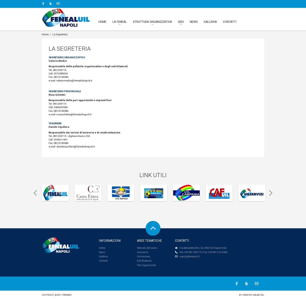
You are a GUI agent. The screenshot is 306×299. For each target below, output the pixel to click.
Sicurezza (142, 252)
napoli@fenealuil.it (189, 256)
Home (45, 34)
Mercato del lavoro (147, 247)
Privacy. (67, 295)
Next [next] (272, 193)
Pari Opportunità (146, 265)
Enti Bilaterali (144, 260)
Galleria (103, 256)
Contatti (103, 260)
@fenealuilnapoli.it (81, 80)
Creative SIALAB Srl (253, 295)
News (102, 252)
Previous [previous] (34, 193)
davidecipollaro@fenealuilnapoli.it (75, 146)
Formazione (143, 256)
